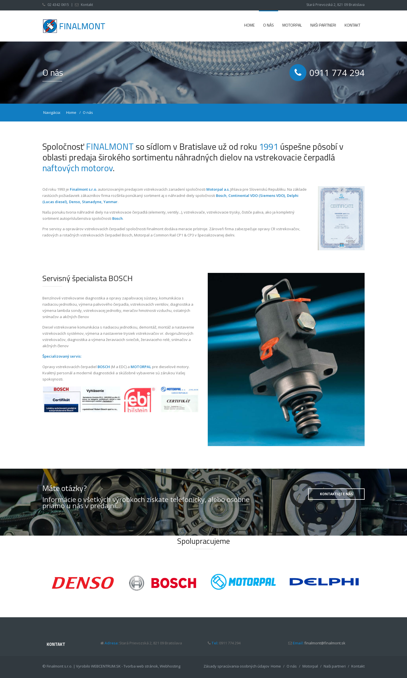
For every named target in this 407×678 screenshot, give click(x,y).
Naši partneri (323, 25)
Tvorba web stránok (141, 666)
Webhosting (170, 666)
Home (249, 25)
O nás (268, 25)
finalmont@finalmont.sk (324, 643)
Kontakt (87, 4)
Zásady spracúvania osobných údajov (236, 666)
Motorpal (292, 25)
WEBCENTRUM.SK (106, 666)
